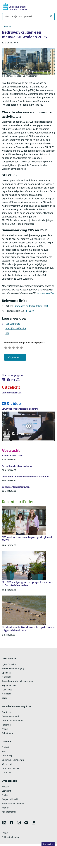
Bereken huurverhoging (13, 670)
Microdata (6, 678)
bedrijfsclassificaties (15, 329)
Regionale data (9, 687)
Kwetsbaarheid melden (13, 805)
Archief (5, 809)
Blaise (4, 699)
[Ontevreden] (11, 347)
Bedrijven (6, 713)
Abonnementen (9, 813)
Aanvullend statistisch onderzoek (17, 682)
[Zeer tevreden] (27, 347)
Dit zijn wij (7, 757)
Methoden (7, 695)
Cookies (5, 796)
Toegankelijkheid (10, 800)
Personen (6, 726)
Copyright (6, 792)
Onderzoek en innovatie (13, 761)
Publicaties (7, 691)
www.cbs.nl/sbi (45, 293)
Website (6, 788)
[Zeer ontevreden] (6, 347)
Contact (5, 748)
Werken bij (7, 765)
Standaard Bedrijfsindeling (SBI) (31, 306)
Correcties (6, 774)
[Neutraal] (16, 347)
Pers (4, 753)
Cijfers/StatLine (9, 666)
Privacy (30, 311)
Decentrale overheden (12, 722)
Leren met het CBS (10, 769)
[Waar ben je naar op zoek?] (28, 16)
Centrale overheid (10, 717)
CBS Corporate (12, 324)
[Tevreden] (21, 347)
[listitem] (3, 381)
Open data (6, 674)
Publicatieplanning (10, 838)
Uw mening (48, 844)
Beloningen (7, 734)
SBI (7, 333)
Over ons (8, 26)
